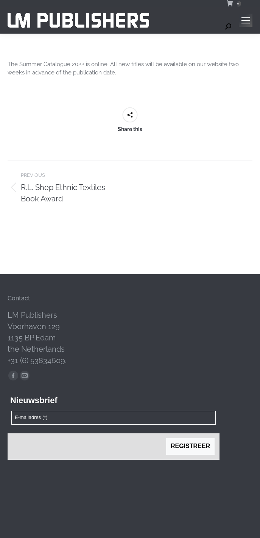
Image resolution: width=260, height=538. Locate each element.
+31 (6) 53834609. (37, 360)
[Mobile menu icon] (245, 20)
